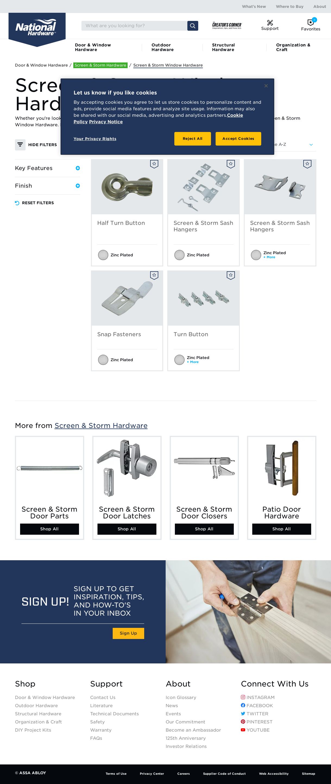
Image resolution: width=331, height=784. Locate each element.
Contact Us (102, 697)
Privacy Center (152, 774)
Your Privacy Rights (95, 139)
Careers (183, 774)
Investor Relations (186, 746)
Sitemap (308, 774)
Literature (101, 705)
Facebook (257, 705)
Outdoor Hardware (163, 47)
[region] (167, 116)
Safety (97, 722)
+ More (269, 257)
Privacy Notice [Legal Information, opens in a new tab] (106, 121)
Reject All (193, 139)
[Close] (266, 86)
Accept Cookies (238, 139)
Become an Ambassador (193, 730)
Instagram (258, 697)
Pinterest (257, 722)
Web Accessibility (274, 774)
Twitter (254, 713)
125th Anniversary (186, 738)
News (172, 705)
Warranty (101, 730)
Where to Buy (290, 6)
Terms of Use (116, 774)
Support (106, 684)
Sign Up (128, 633)
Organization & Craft (293, 47)
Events (173, 713)
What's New (254, 6)
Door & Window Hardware (93, 47)
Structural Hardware (223, 47)
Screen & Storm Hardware (101, 425)
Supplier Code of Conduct (224, 774)
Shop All (49, 529)
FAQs (96, 738)
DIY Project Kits (33, 730)
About (319, 6)
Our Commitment (185, 722)
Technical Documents (114, 713)
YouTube (255, 730)
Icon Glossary (181, 697)
